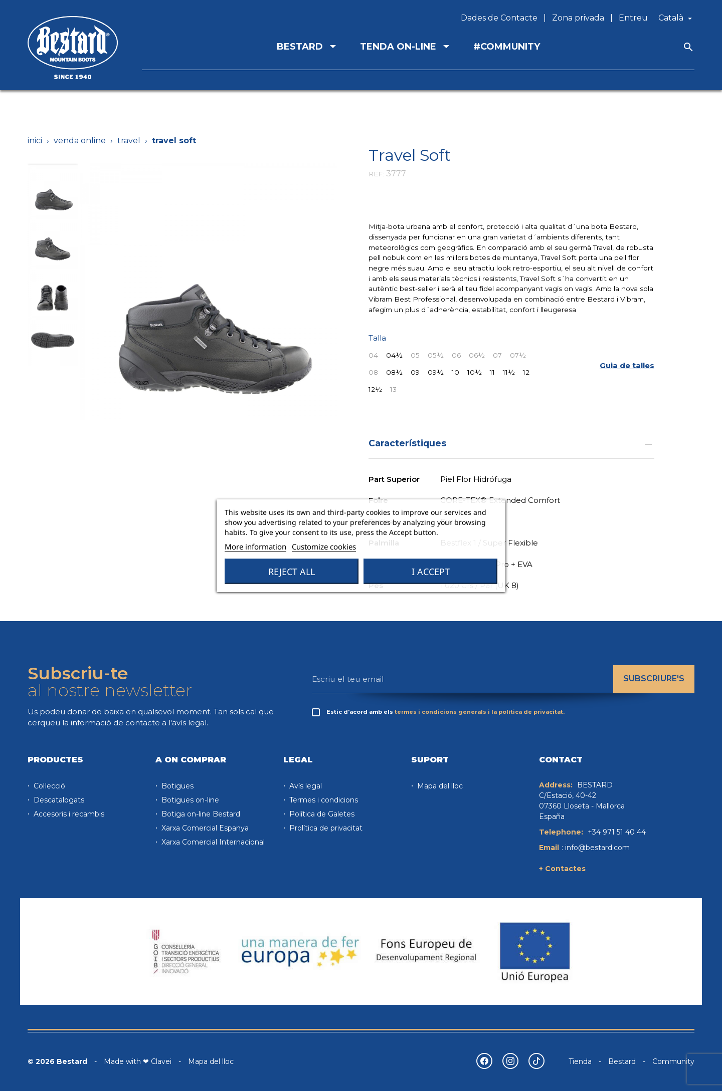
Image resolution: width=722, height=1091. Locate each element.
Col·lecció (48, 785)
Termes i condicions (322, 799)
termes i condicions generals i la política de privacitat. (480, 711)
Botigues (176, 785)
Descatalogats (58, 799)
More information (255, 546)
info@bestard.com (597, 847)
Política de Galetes (320, 814)
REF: (376, 174)
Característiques (511, 443)
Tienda (580, 1061)
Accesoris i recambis (68, 814)
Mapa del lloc (439, 785)
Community (673, 1061)
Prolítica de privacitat (325, 828)
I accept (431, 572)
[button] (627, 365)
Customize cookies (324, 546)
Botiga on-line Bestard (199, 814)
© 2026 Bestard (57, 1061)
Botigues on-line (189, 799)
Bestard (622, 1061)
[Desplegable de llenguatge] (676, 18)
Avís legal (304, 785)
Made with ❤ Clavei (137, 1061)
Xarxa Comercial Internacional (212, 842)
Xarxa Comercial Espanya (204, 828)
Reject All (291, 572)
